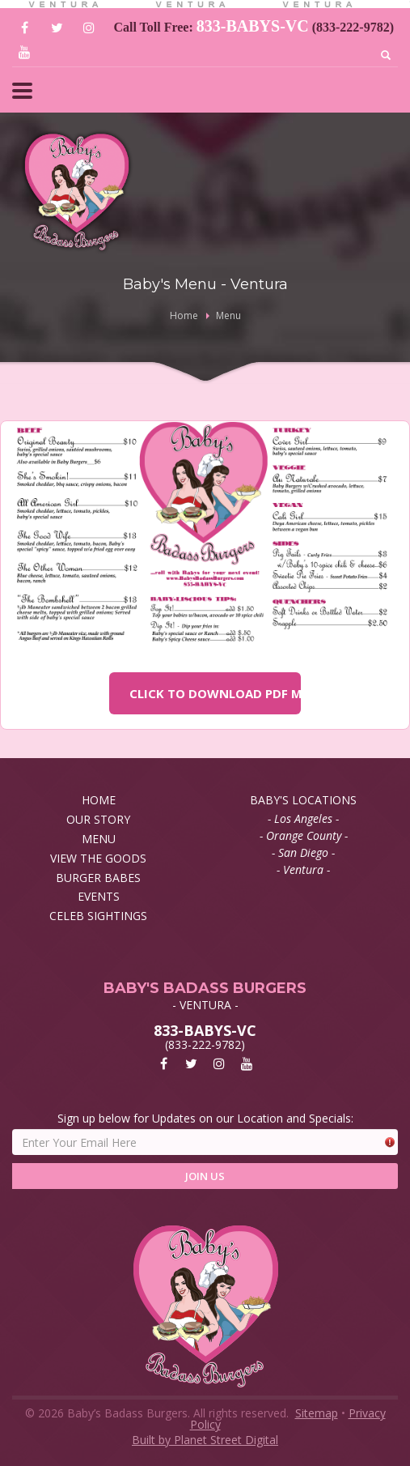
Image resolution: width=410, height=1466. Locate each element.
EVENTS (99, 896)
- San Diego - (303, 852)
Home (184, 315)
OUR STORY (98, 819)
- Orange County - (304, 835)
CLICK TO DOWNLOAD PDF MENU (215, 693)
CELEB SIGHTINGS (98, 915)
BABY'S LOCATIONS (303, 800)
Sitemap (316, 1413)
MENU (99, 838)
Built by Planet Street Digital (205, 1439)
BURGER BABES (98, 877)
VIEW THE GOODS (98, 858)
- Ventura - (303, 869)
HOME (99, 800)
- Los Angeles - (303, 818)
